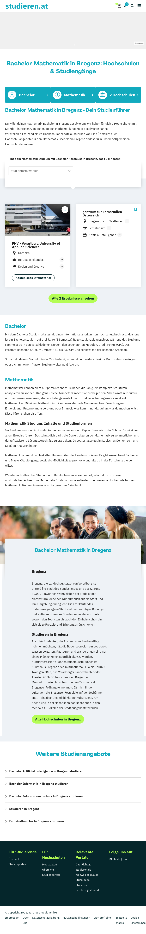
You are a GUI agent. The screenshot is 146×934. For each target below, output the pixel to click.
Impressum (12, 917)
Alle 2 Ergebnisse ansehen (73, 298)
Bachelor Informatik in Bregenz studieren (39, 784)
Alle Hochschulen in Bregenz (58, 719)
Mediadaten (49, 864)
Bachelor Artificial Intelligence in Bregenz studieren (46, 771)
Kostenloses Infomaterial (33, 278)
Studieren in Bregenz (24, 809)
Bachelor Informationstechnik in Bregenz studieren (46, 796)
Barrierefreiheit (103, 917)
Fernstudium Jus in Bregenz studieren (36, 821)
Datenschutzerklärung (45, 917)
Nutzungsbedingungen (76, 917)
